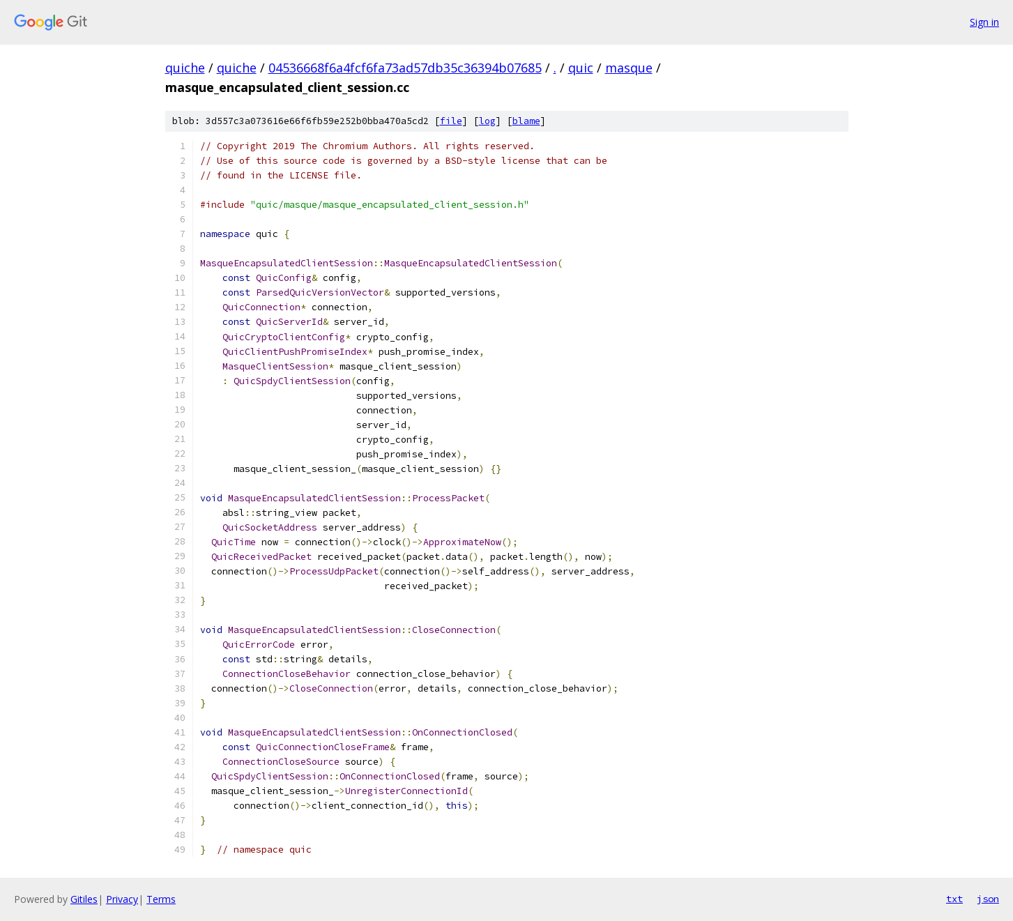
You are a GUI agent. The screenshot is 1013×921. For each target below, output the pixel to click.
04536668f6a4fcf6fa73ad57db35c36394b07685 (405, 67)
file (451, 121)
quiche (185, 67)
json (988, 898)
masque (629, 67)
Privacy (122, 899)
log (487, 121)
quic (580, 67)
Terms (161, 899)
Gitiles (84, 899)
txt (954, 898)
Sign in (984, 22)
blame (526, 121)
